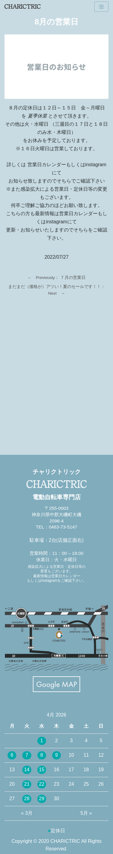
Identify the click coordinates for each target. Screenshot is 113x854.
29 (41, 798)
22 (41, 784)
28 (27, 798)
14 (27, 769)
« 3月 (27, 813)
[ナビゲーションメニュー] (101, 7)
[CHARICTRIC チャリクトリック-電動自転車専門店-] (23, 6)
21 (27, 784)
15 (41, 769)
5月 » (86, 813)
